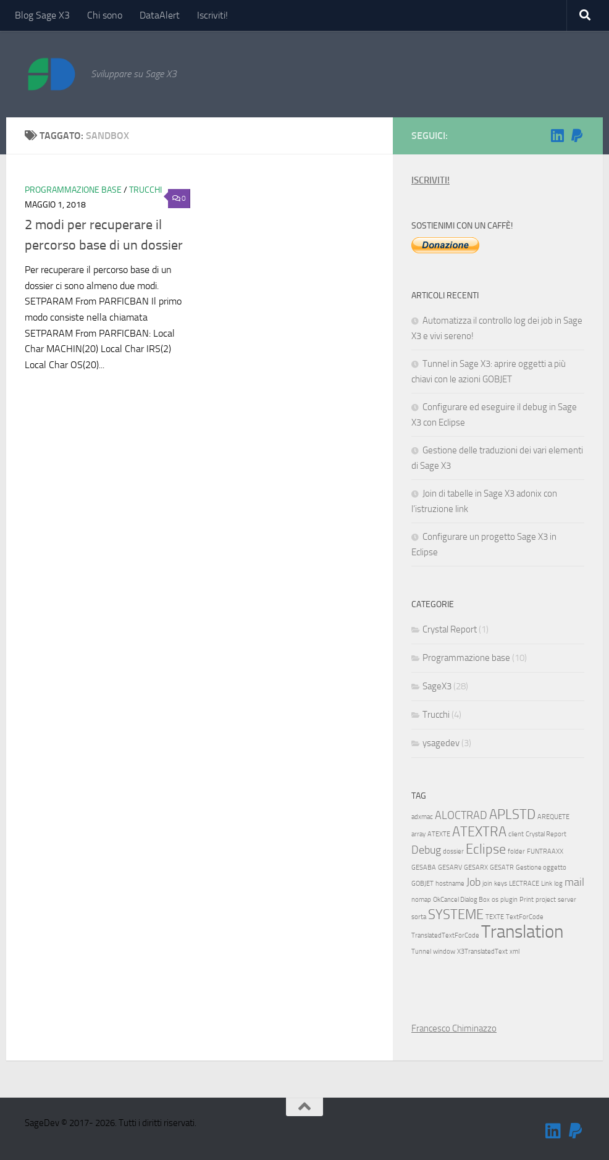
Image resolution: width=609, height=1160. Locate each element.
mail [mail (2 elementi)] (574, 882)
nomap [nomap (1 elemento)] (421, 900)
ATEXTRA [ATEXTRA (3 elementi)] (479, 831)
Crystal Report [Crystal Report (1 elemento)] (546, 834)
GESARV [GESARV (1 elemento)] (450, 868)
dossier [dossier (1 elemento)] (453, 851)
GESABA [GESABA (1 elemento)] (423, 868)
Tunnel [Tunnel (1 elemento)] (421, 952)
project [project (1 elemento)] (546, 900)
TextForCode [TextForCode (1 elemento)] (525, 917)
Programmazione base (73, 190)
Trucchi (145, 190)
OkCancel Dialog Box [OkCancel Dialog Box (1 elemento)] (461, 900)
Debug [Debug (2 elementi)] (426, 850)
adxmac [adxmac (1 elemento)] (422, 817)
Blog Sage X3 (42, 15)
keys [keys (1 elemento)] (500, 884)
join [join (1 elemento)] (487, 884)
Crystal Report (449, 629)
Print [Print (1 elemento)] (526, 900)
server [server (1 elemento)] (567, 900)
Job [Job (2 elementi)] (473, 882)
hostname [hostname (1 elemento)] (449, 884)
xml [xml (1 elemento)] (514, 952)
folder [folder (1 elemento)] (516, 851)
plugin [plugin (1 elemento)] (509, 900)
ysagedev (441, 743)
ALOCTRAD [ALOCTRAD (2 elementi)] (461, 815)
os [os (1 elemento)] (495, 900)
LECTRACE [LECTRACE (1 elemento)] (524, 884)
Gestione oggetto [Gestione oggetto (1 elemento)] (541, 868)
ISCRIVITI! (430, 180)
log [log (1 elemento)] (558, 884)
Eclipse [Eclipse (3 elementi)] (486, 849)
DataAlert (160, 15)
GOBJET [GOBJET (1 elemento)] (422, 884)
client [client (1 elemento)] (516, 834)
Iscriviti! (212, 15)
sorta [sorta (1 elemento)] (418, 917)
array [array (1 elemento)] (418, 834)
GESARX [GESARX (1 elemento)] (476, 868)
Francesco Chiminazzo (454, 1028)
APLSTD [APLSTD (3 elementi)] (512, 814)
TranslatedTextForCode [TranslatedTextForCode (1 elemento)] (445, 935)
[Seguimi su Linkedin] (557, 135)
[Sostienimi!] (576, 135)
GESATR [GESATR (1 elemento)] (502, 868)
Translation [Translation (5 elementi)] (522, 932)
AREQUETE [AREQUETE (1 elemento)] (553, 817)
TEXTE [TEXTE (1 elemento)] (494, 917)
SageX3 (437, 686)
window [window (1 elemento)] (444, 952)
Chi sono (104, 15)
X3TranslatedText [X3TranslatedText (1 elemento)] (482, 952)
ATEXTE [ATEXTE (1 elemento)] (438, 834)
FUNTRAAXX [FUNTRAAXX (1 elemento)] (545, 851)
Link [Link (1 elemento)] (546, 884)
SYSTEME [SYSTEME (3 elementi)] (456, 914)
